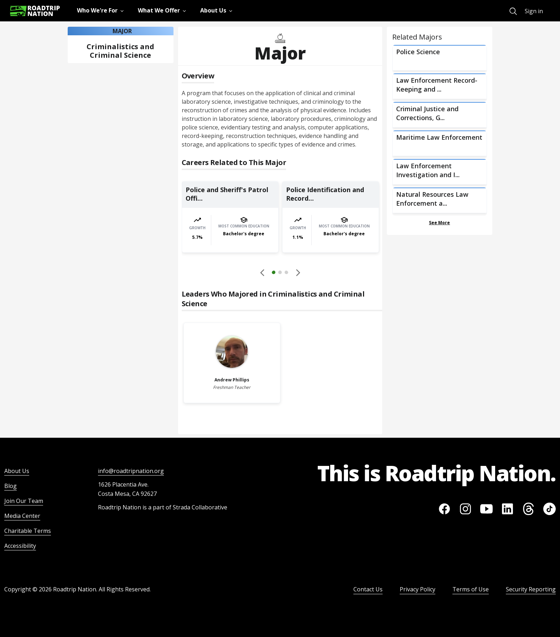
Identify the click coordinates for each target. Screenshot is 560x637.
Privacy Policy (417, 589)
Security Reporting (531, 589)
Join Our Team (23, 501)
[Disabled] (262, 272)
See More (439, 223)
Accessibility (20, 546)
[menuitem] (513, 11)
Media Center (22, 516)
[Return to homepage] (35, 11)
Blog (10, 486)
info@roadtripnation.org (131, 471)
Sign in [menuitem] (534, 11)
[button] (280, 273)
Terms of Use (470, 589)
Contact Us (368, 589)
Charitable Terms (27, 531)
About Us (16, 471)
